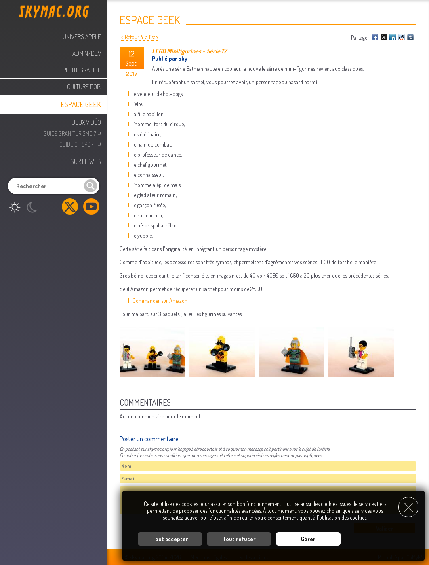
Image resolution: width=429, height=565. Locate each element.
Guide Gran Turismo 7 (72, 132)
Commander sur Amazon (159, 300)
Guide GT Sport (80, 143)
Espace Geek (81, 104)
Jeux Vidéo (86, 122)
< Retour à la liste (139, 37)
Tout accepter (170, 538)
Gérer (308, 538)
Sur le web (86, 161)
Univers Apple (82, 37)
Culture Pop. (84, 87)
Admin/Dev (86, 53)
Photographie (82, 70)
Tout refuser (239, 538)
